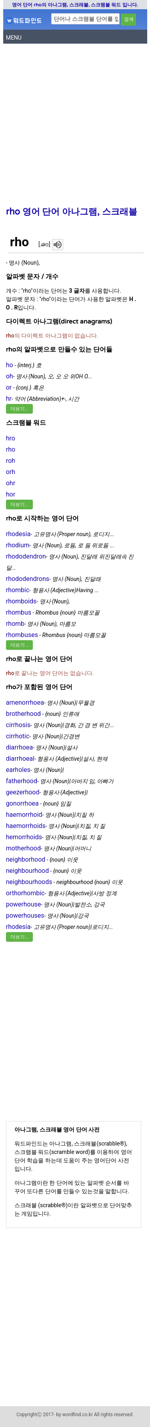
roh (10, 460)
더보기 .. (19, 409)
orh (10, 472)
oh (9, 376)
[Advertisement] (75, 127)
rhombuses (22, 635)
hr (9, 398)
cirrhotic (18, 736)
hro (10, 438)
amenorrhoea (25, 702)
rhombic (18, 590)
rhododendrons (27, 579)
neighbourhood (27, 870)
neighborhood (26, 859)
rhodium (18, 545)
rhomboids (21, 601)
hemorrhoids (24, 837)
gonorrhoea (22, 803)
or (9, 387)
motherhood (23, 848)
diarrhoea (19, 747)
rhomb (15, 623)
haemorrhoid (24, 814)
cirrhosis (18, 725)
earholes (18, 770)
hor (10, 494)
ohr (10, 483)
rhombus (18, 612)
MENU (14, 37)
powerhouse (23, 904)
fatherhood (21, 781)
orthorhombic (25, 893)
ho (9, 365)
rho (10, 449)
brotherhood (23, 714)
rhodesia (18, 534)
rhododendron (26, 556)
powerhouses (25, 915)
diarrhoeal (20, 758)
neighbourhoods (29, 882)
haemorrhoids (26, 826)
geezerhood (23, 792)
